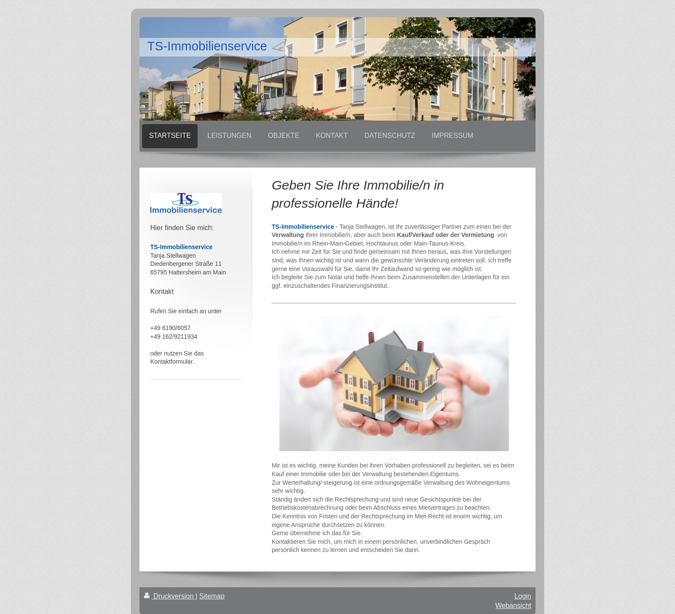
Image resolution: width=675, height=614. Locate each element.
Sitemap (212, 596)
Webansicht (513, 605)
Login (522, 596)
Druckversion (169, 596)
